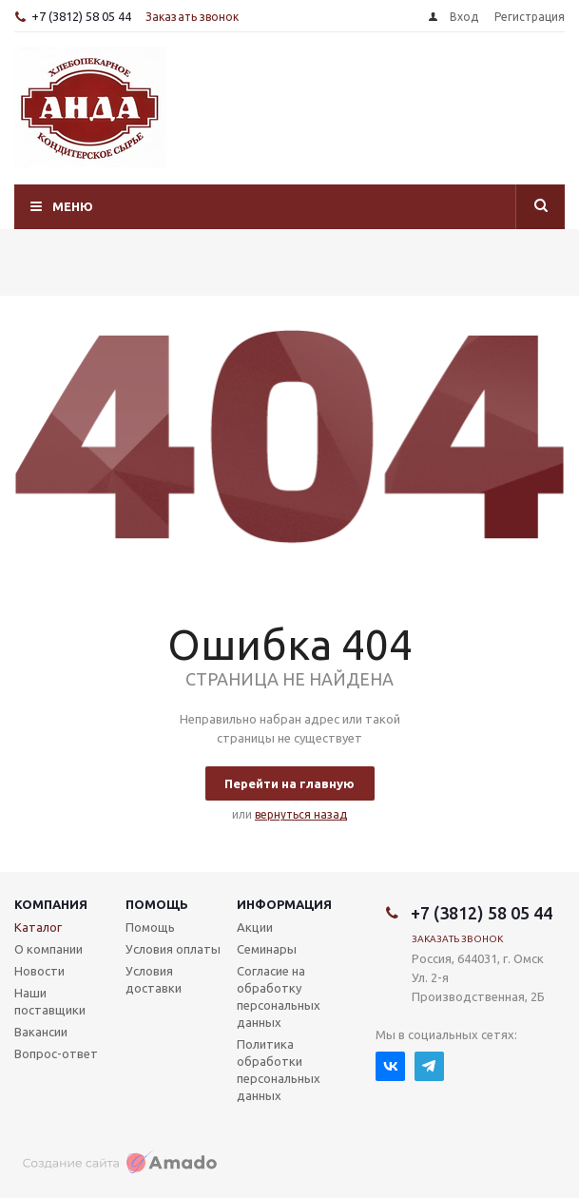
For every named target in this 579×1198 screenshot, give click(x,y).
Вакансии (41, 1031)
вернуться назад (301, 814)
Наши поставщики (50, 1001)
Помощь (156, 904)
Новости (39, 970)
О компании (48, 949)
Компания (50, 904)
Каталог (38, 927)
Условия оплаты (173, 949)
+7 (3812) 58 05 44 (81, 16)
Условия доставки (153, 979)
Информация (284, 904)
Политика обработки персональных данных (278, 1069)
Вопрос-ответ (56, 1053)
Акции (255, 927)
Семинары (267, 949)
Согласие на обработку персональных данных (278, 996)
